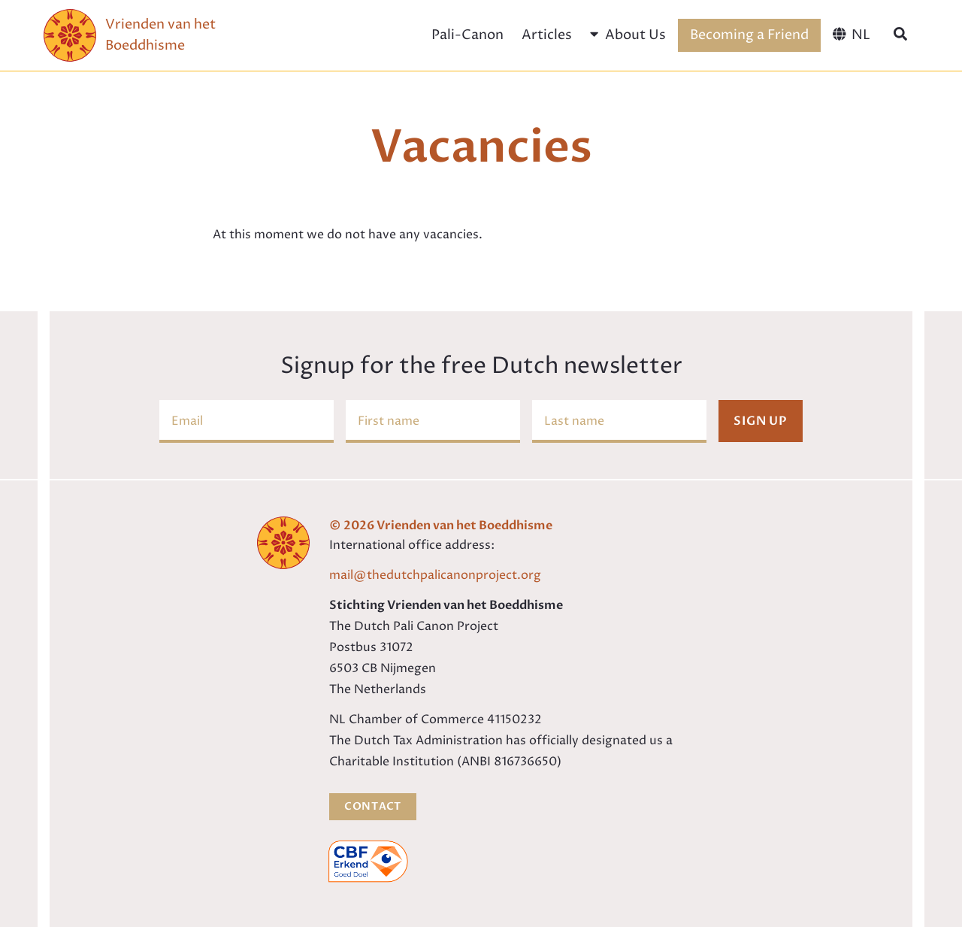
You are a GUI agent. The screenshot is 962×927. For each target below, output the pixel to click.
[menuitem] (851, 35)
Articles (547, 35)
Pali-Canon (467, 35)
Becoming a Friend (749, 35)
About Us (627, 35)
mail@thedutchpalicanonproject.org (435, 575)
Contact (372, 806)
